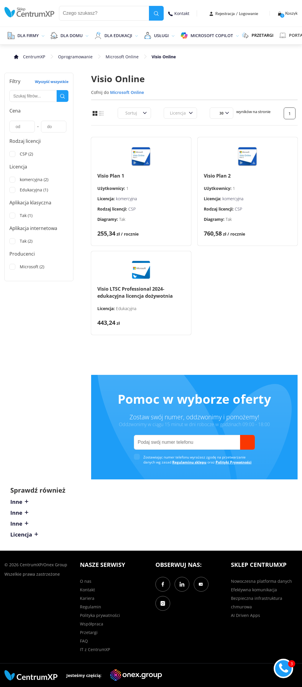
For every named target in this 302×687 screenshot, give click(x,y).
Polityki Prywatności (234, 462)
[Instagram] (162, 603)
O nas (85, 581)
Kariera (87, 598)
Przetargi (89, 632)
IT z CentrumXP (95, 649)
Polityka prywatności (100, 615)
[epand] (42, 35)
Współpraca (91, 624)
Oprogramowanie (75, 56)
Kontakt (178, 13)
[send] (247, 442)
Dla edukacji (118, 35)
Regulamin (90, 607)
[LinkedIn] (182, 584)
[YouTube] (201, 584)
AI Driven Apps (245, 615)
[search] (156, 13)
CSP (132, 209)
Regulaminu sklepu (189, 462)
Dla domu (71, 35)
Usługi (161, 35)
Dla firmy (28, 35)
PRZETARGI (257, 35)
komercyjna (126, 198)
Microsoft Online (122, 56)
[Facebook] (162, 584)
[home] (29, 12)
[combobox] (124, 113)
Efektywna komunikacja (254, 589)
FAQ (84, 641)
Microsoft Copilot (212, 35)
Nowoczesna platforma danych (261, 581)
